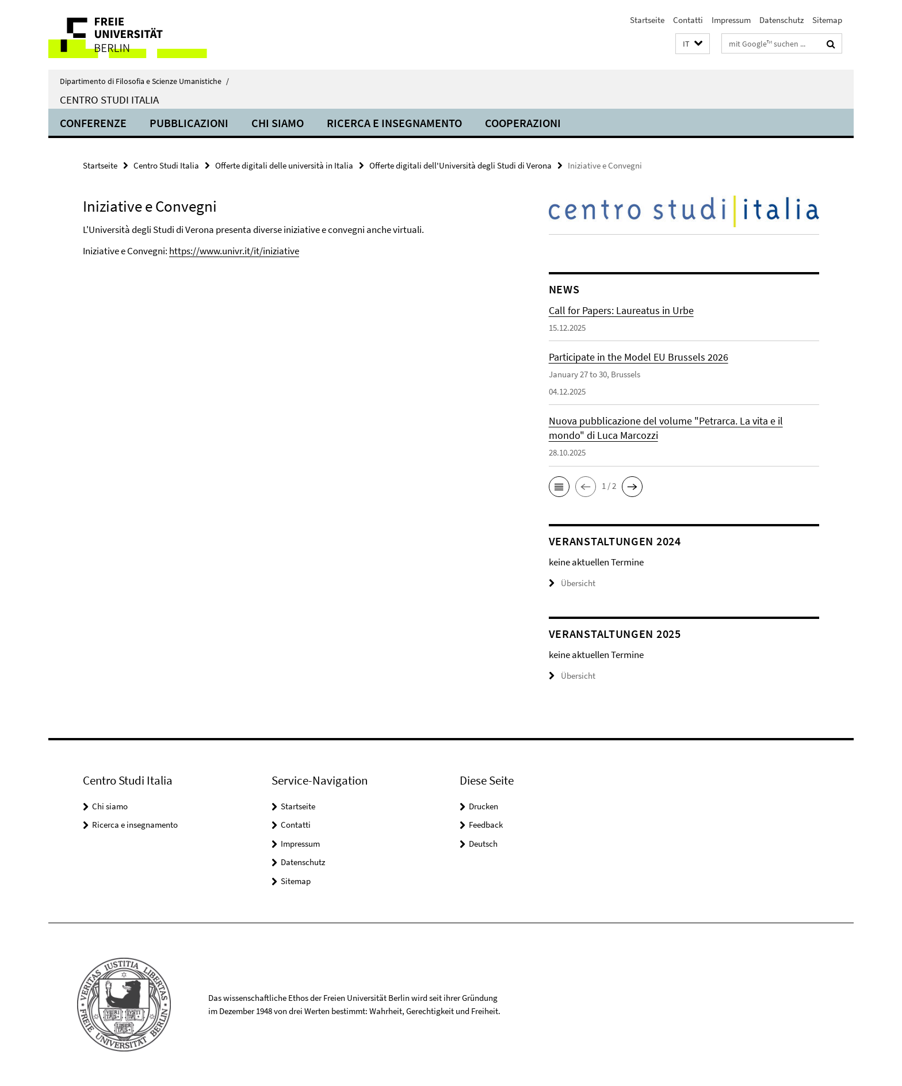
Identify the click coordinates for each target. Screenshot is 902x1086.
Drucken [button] (483, 806)
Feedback (486, 824)
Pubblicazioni (189, 123)
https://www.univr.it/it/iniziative (234, 250)
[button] (692, 44)
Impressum (731, 19)
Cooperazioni (523, 123)
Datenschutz (781, 19)
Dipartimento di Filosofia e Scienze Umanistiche (144, 81)
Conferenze (93, 123)
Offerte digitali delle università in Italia (284, 165)
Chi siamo (277, 123)
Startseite (647, 19)
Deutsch (483, 843)
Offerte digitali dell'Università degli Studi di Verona (460, 165)
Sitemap (827, 19)
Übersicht (572, 583)
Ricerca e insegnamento (394, 123)
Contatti (688, 19)
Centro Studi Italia (109, 99)
